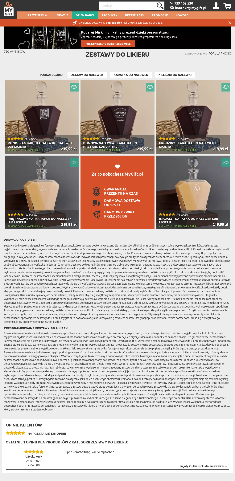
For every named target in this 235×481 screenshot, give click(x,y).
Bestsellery (134, 16)
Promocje (160, 16)
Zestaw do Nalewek (87, 75)
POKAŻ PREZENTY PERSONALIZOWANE (108, 44)
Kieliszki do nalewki (175, 75)
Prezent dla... (38, 16)
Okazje (62, 16)
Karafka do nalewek (131, 75)
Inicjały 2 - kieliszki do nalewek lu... (203, 466)
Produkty (109, 16)
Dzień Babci (85, 16)
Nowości (182, 16)
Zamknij (229, 22)
